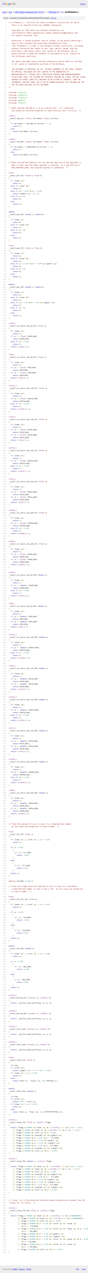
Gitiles (15, 1269)
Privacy (22, 1269)
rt (62, 11)
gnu (4, 11)
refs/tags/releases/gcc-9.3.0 (29, 11)
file (53, 18)
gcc (10, 11)
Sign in (83, 4)
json (84, 1269)
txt (77, 1269)
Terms (28, 1269)
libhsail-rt (53, 11)
